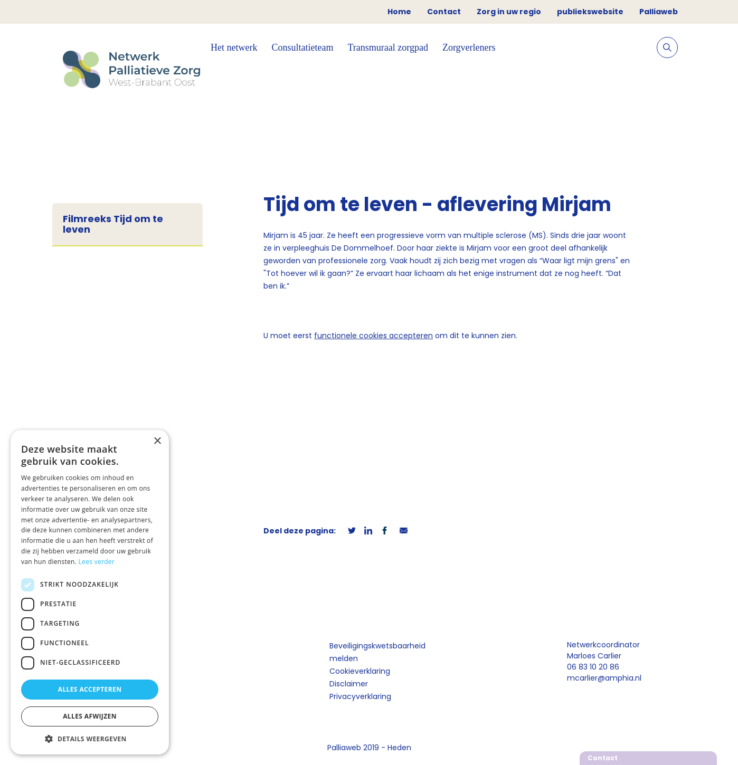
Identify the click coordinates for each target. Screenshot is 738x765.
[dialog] (90, 592)
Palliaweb (658, 11)
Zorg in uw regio (509, 11)
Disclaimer (348, 683)
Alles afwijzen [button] (90, 716)
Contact (444, 11)
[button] (89, 738)
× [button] (157, 441)
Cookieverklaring (359, 671)
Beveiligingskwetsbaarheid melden (377, 652)
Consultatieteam (302, 47)
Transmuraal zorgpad (387, 47)
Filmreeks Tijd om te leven (113, 224)
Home (399, 11)
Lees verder (97, 561)
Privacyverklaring (360, 696)
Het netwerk (234, 47)
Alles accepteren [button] (90, 689)
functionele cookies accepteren (373, 335)
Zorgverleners (469, 47)
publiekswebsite (590, 11)
